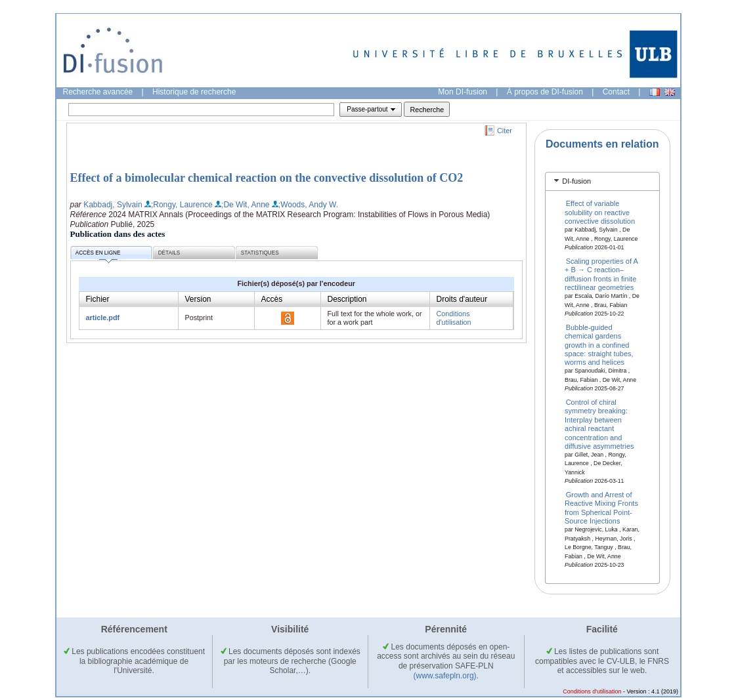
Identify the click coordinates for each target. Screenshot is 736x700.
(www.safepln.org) (445, 675)
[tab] (602, 181)
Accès (272, 299)
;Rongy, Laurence (182, 204)
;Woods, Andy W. (308, 204)
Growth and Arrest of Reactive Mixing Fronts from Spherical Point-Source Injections (601, 508)
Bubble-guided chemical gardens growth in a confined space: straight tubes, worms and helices (599, 344)
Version (198, 299)
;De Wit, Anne (245, 204)
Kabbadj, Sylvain (112, 204)
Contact (616, 91)
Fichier (98, 299)
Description (347, 299)
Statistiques (260, 253)
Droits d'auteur (462, 299)
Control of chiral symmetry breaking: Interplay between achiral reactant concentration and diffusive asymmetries (599, 424)
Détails (169, 253)
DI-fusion (576, 181)
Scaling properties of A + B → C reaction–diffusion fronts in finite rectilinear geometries (601, 274)
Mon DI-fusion (462, 91)
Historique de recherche (194, 91)
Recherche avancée (98, 91)
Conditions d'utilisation (454, 318)
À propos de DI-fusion (545, 91)
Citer (504, 130)
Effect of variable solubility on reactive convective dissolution (600, 212)
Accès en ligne (98, 255)
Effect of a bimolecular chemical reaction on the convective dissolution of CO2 (267, 177)
